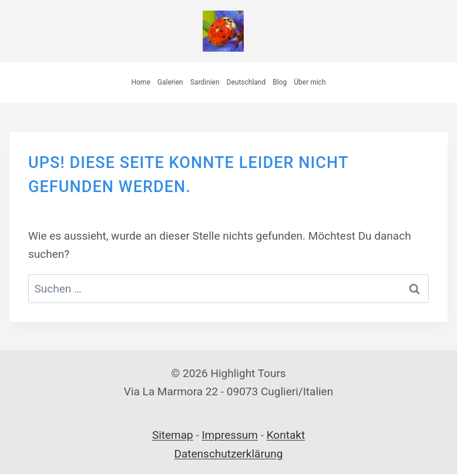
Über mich (309, 82)
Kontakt (286, 435)
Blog (280, 82)
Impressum (229, 435)
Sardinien (205, 82)
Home (140, 82)
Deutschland (246, 82)
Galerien (170, 82)
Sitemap (172, 435)
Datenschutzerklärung (228, 453)
